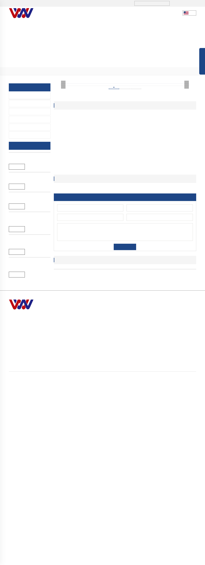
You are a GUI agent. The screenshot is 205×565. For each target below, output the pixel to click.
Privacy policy (149, 560)
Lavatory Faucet (21, 103)
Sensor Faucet (20, 111)
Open (202, 62)
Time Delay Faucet (23, 119)
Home (15, 71)
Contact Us (145, 12)
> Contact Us (141, 530)
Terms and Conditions (169, 560)
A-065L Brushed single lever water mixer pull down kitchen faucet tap (28, 275)
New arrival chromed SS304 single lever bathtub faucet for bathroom (28, 229)
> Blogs (138, 518)
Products (90, 13)
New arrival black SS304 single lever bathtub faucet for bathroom (29, 183)
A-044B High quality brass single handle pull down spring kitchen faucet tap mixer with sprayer (27, 420)
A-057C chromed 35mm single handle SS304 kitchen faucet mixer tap (28, 371)
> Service (139, 524)
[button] (117, 470)
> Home (138, 501)
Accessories (19, 127)
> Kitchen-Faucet (42, 71)
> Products (26, 71)
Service (125, 13)
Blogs (108, 12)
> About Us (140, 507)
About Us (69, 12)
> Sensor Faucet (182, 512)
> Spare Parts (180, 530)
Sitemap (135, 560)
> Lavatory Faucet (183, 507)
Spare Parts (19, 135)
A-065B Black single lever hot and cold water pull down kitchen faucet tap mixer (29, 322)
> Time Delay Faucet (184, 518)
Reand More (16, 192)
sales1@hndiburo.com (65, 3)
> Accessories (181, 524)
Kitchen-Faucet (21, 95)
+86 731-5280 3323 (29, 3)
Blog (127, 560)
